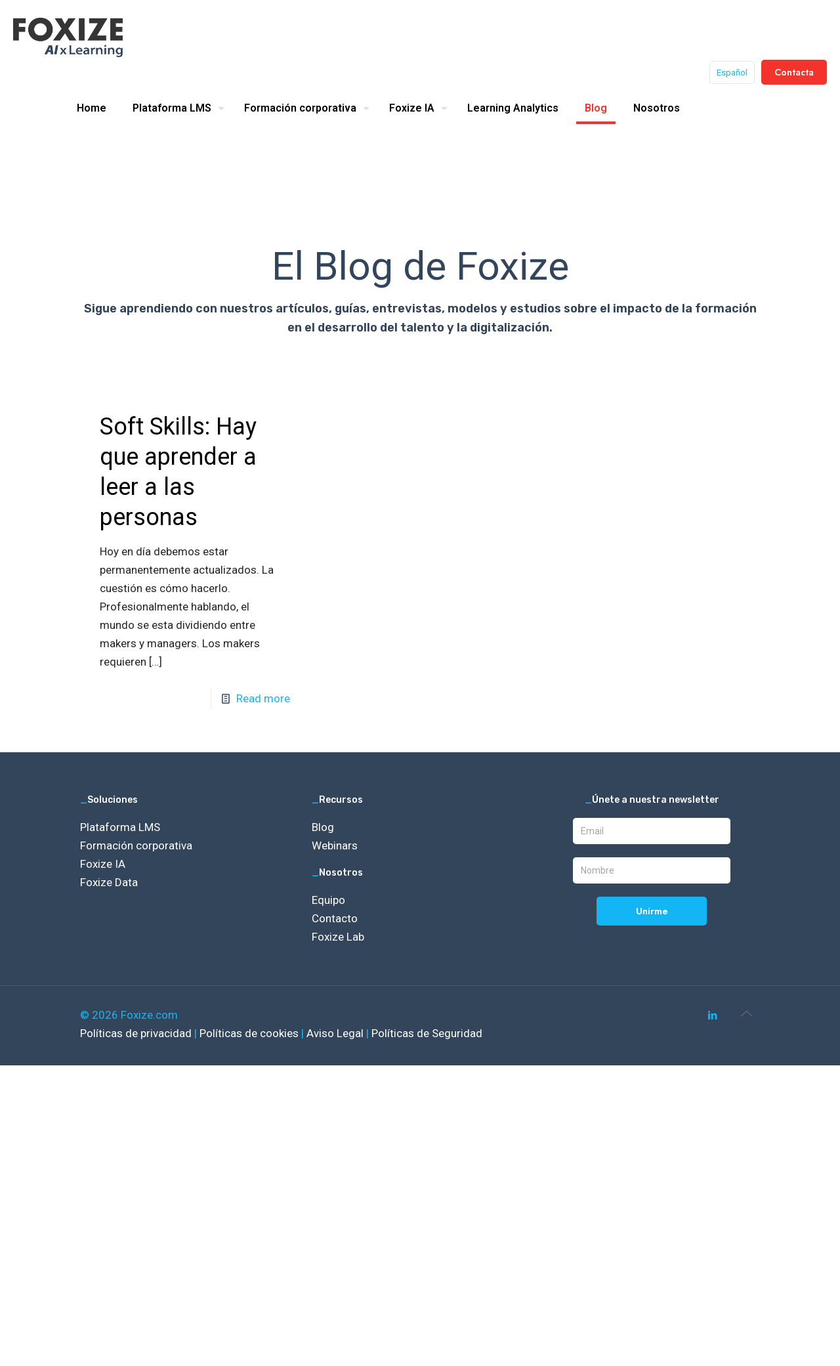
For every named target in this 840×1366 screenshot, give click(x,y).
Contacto (335, 918)
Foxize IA (102, 863)
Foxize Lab (338, 936)
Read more (263, 698)
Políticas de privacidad (137, 1033)
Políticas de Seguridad (426, 1033)
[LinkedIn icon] (712, 1015)
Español (732, 72)
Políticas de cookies (250, 1033)
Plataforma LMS (120, 827)
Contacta (794, 72)
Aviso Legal (336, 1033)
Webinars (335, 845)
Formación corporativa (136, 845)
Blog (323, 827)
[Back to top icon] (746, 1013)
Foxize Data (109, 882)
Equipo (328, 900)
